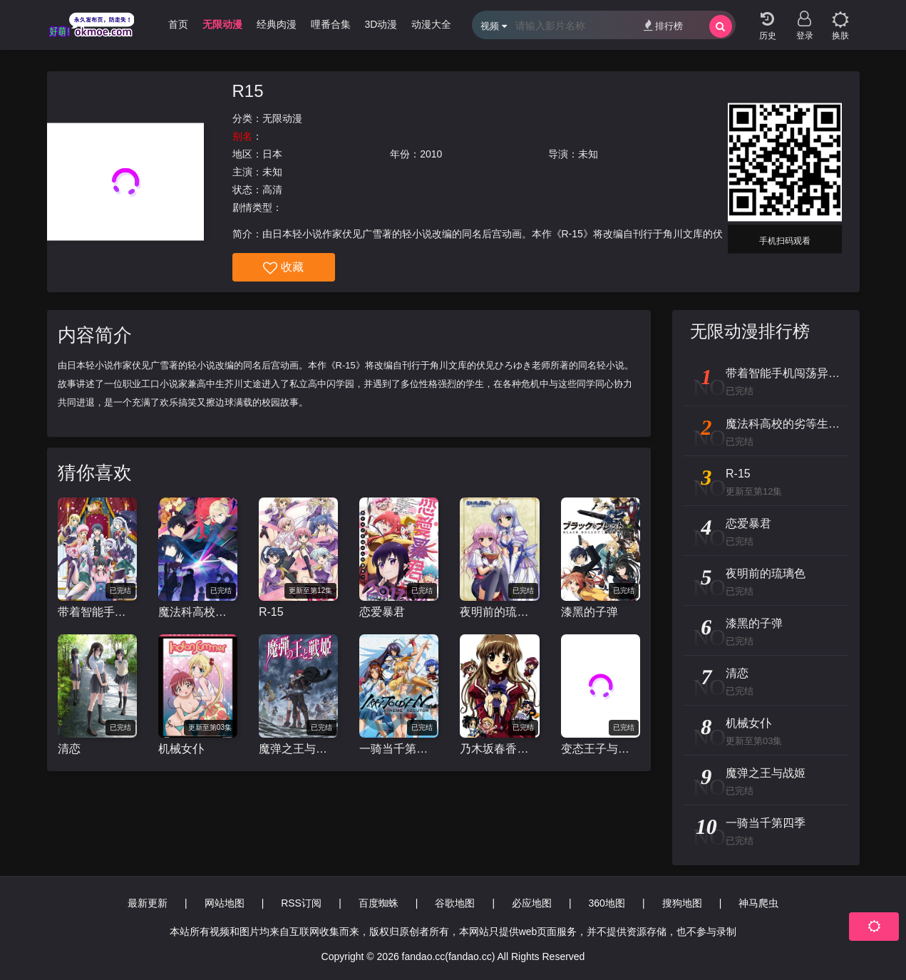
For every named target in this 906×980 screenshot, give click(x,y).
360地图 (607, 903)
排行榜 (663, 25)
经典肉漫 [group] (277, 24)
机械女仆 (181, 749)
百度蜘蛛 (378, 903)
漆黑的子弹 (589, 612)
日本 (272, 154)
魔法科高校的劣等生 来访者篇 (197, 612)
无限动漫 (282, 118)
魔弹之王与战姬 (298, 749)
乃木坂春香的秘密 (499, 749)
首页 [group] (178, 24)
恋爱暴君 (382, 612)
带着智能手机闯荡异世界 (97, 612)
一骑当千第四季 (398, 749)
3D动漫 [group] (381, 24)
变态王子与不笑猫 (600, 749)
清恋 (69, 749)
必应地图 (532, 903)
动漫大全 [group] (431, 24)
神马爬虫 (758, 903)
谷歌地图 (455, 903)
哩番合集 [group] (331, 24)
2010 (431, 154)
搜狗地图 (682, 903)
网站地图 (224, 903)
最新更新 (148, 903)
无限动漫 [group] (222, 24)
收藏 (283, 268)
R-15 (271, 612)
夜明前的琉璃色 (499, 612)
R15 (248, 90)
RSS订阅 (301, 903)
